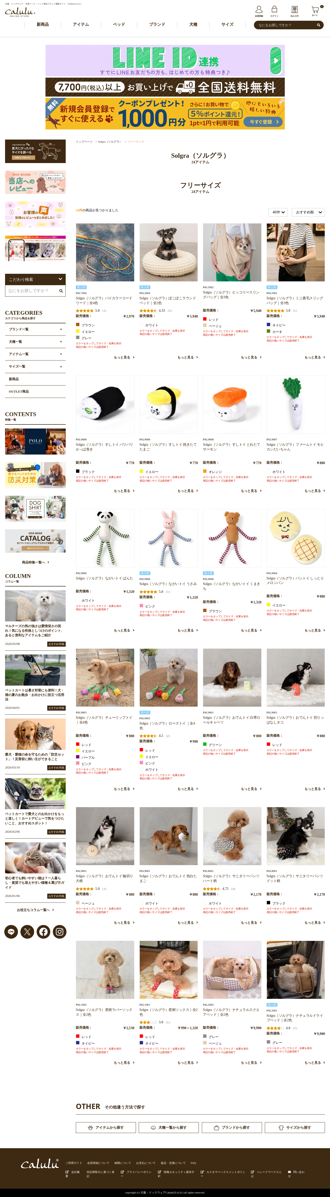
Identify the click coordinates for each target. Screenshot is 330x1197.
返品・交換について (173, 1162)
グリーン (212, 744)
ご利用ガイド (73, 1162)
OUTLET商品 (19, 391)
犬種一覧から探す (169, 1127)
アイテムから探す (106, 1127)
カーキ (274, 331)
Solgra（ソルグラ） (110, 141)
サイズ (227, 24)
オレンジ (212, 471)
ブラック (85, 471)
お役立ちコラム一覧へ (35, 910)
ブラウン (85, 325)
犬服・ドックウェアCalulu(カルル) (162, 1192)
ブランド (157, 24)
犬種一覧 (15, 342)
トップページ (84, 141)
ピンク (147, 606)
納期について (122, 1162)
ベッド (119, 24)
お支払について (146, 1162)
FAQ (193, 1162)
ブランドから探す (232, 1127)
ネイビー (276, 325)
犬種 (193, 24)
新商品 (43, 24)
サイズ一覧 (17, 366)
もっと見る (124, 357)
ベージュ (212, 325)
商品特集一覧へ (35, 562)
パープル (85, 757)
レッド (211, 319)
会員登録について (98, 1162)
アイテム (81, 24)
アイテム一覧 (19, 354)
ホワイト (148, 325)
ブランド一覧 (19, 329)
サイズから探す (295, 1127)
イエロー (85, 331)
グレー (83, 337)
